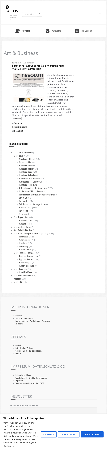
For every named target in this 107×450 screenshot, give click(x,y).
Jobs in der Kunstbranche (24, 318)
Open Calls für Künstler (23, 230)
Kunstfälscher (24, 223)
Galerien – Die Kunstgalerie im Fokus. (28, 351)
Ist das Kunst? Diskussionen (30, 191)
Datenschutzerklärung (23, 375)
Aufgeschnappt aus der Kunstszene (33, 188)
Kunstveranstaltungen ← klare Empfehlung (31, 233)
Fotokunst (23, 200)
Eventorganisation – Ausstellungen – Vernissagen (32, 321)
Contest (18, 345)
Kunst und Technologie (28, 184)
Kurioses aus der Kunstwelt (30, 181)
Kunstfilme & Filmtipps (23, 275)
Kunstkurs (23, 242)
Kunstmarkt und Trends (28, 178)
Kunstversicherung (26, 265)
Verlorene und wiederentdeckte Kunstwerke (36, 194)
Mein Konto (19, 323)
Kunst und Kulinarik (27, 175)
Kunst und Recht (25, 171)
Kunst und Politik (26, 165)
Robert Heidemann (20, 126)
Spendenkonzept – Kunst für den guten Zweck (31, 378)
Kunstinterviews (25, 220)
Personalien (23, 210)
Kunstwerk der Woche (22, 226)
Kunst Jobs (18, 281)
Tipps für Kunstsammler (28, 255)
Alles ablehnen (68, 434)
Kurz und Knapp (25, 207)
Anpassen (47, 434)
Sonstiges (23, 213)
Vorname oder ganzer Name (24, 405)
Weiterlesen (17, 118)
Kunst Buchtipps (20, 268)
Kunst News (18, 155)
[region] (53, 432)
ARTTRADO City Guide (22, 152)
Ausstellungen (24, 239)
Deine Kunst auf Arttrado (24, 348)
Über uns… (19, 315)
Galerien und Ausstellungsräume (32, 204)
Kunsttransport (25, 262)
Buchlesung (23, 246)
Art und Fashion (25, 162)
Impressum (19, 380)
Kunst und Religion (26, 168)
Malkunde (17, 278)
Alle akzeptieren (92, 434)
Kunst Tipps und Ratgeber (24, 252)
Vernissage (18, 123)
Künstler (18, 353)
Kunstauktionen (25, 249)
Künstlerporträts (20, 217)
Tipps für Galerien (26, 259)
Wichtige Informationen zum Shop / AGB (29, 383)
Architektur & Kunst (27, 158)
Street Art (23, 197)
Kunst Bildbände (25, 272)
